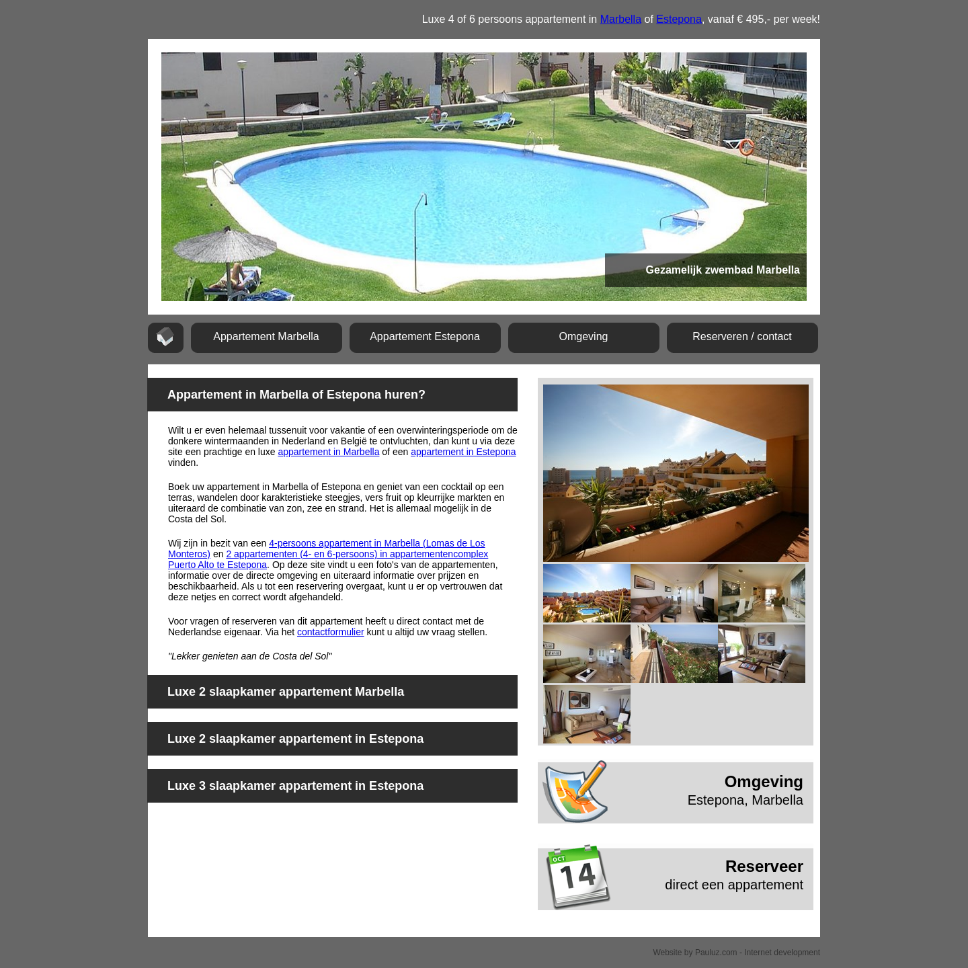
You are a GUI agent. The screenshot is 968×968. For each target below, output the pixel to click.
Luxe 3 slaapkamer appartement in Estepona (295, 786)
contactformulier (330, 632)
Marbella (620, 19)
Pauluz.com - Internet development (757, 952)
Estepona (679, 19)
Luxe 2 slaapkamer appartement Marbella (285, 691)
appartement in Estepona (463, 451)
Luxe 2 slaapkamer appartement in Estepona (295, 738)
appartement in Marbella (328, 451)
